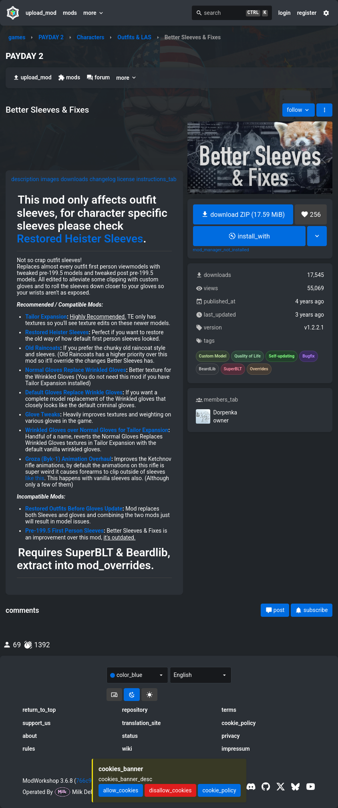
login (284, 13)
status (130, 736)
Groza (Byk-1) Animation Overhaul (68, 459)
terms (228, 710)
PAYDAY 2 (51, 37)
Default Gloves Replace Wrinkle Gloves (74, 392)
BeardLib (207, 369)
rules (28, 748)
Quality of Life (247, 356)
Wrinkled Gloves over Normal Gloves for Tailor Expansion (96, 430)
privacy (230, 736)
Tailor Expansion (46, 316)
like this (34, 478)
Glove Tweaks (42, 414)
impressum (235, 748)
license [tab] (126, 179)
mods (70, 13)
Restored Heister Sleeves (80, 238)
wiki (127, 748)
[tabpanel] (94, 388)
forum (98, 77)
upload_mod (41, 13)
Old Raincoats (42, 348)
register (307, 13)
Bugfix (308, 356)
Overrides (259, 369)
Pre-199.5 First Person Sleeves (64, 530)
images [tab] (50, 179)
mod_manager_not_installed (221, 250)
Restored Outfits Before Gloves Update (74, 508)
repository (135, 710)
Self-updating (281, 356)
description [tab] (25, 179)
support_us (36, 723)
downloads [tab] (74, 179)
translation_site (141, 723)
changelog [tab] (103, 179)
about (29, 736)
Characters (91, 37)
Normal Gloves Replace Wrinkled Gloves (75, 370)
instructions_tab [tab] (157, 179)
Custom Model (213, 356)
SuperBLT (233, 369)
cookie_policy (238, 723)
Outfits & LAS (134, 37)
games (16, 37)
